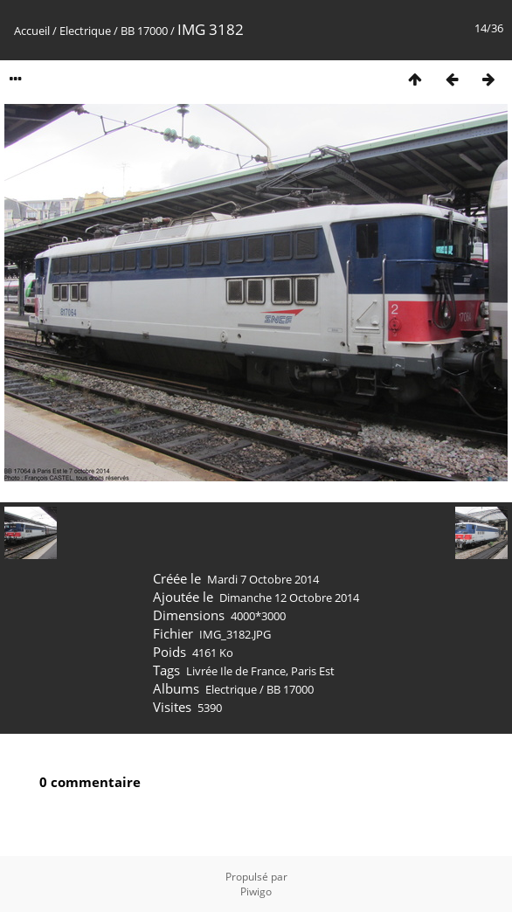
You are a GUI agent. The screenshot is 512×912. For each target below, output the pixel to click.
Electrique (85, 30)
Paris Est (313, 671)
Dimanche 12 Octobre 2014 (289, 597)
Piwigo (256, 891)
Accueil (32, 30)
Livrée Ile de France (236, 671)
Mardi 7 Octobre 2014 (263, 579)
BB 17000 (144, 30)
